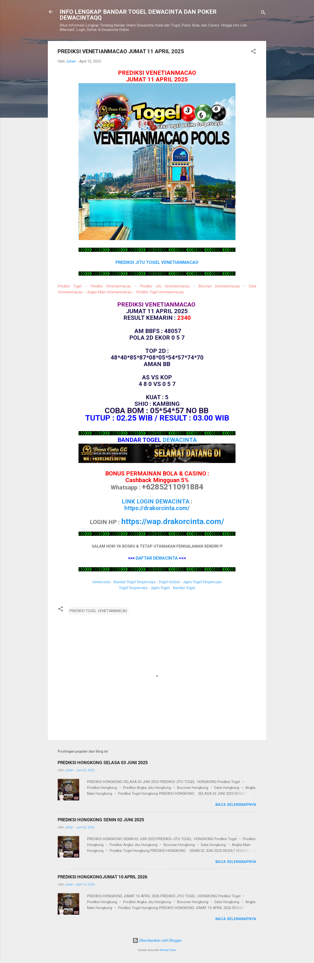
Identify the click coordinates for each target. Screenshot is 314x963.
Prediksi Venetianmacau (111, 286)
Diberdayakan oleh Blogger (157, 940)
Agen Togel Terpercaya (202, 582)
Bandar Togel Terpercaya (135, 582)
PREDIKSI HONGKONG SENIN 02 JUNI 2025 (101, 819)
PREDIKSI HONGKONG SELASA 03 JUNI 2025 (103, 762)
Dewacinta (101, 582)
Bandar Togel (184, 588)
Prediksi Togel (70, 286)
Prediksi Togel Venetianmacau (160, 292)
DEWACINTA (180, 440)
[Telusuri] (263, 13)
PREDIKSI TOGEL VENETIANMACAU (98, 611)
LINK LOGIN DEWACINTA (155, 501)
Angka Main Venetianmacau (109, 292)
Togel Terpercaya (133, 588)
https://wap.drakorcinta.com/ (172, 521)
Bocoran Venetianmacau (219, 286)
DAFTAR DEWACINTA (157, 558)
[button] (253, 52)
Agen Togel (160, 588)
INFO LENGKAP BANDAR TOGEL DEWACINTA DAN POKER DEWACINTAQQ (138, 14)
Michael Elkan (168, 950)
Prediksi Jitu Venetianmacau (164, 286)
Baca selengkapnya (235, 804)
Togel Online (169, 582)
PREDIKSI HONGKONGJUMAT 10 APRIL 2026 (102, 876)
